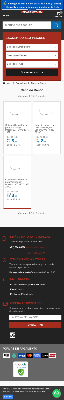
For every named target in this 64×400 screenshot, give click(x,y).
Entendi (8, 397)
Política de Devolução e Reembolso (27, 284)
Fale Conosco (17, 289)
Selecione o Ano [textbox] (15, 64)
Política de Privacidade (21, 294)
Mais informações (37, 391)
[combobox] (32, 47)
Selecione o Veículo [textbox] (16, 55)
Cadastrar (35, 324)
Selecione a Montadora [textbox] (18, 47)
